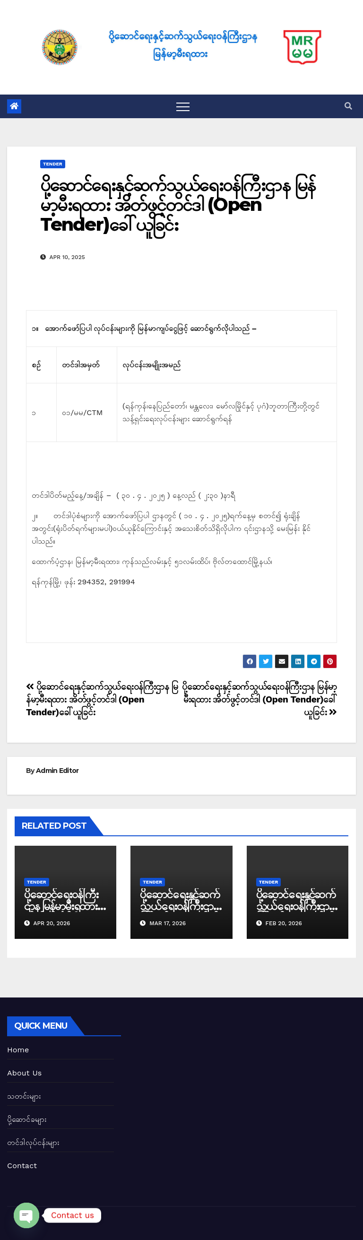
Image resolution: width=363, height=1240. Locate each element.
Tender (52, 163)
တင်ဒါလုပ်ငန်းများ (33, 1142)
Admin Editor (57, 770)
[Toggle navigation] (183, 106)
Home (18, 1049)
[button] (348, 106)
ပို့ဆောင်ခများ (26, 1119)
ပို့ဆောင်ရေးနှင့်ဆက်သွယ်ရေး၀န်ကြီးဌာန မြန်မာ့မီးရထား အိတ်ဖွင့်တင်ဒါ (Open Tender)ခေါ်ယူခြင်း (177, 204)
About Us (24, 1072)
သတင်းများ (24, 1096)
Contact (22, 1165)
